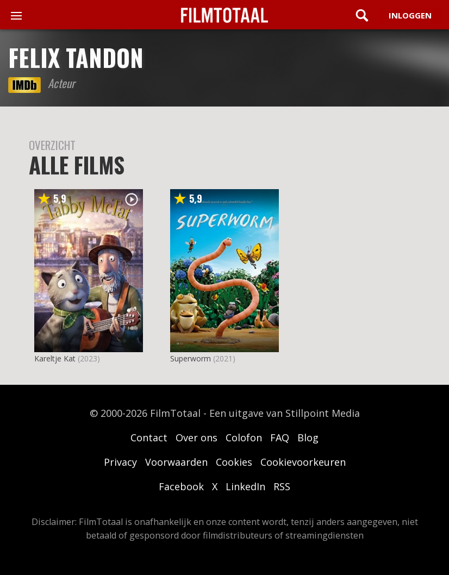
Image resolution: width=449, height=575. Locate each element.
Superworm (190, 358)
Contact (148, 437)
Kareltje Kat (55, 358)
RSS (281, 486)
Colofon (244, 437)
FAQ (279, 437)
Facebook (181, 486)
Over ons (196, 437)
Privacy (120, 461)
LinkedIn (245, 486)
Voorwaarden (176, 461)
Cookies (234, 461)
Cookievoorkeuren (303, 461)
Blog (308, 437)
